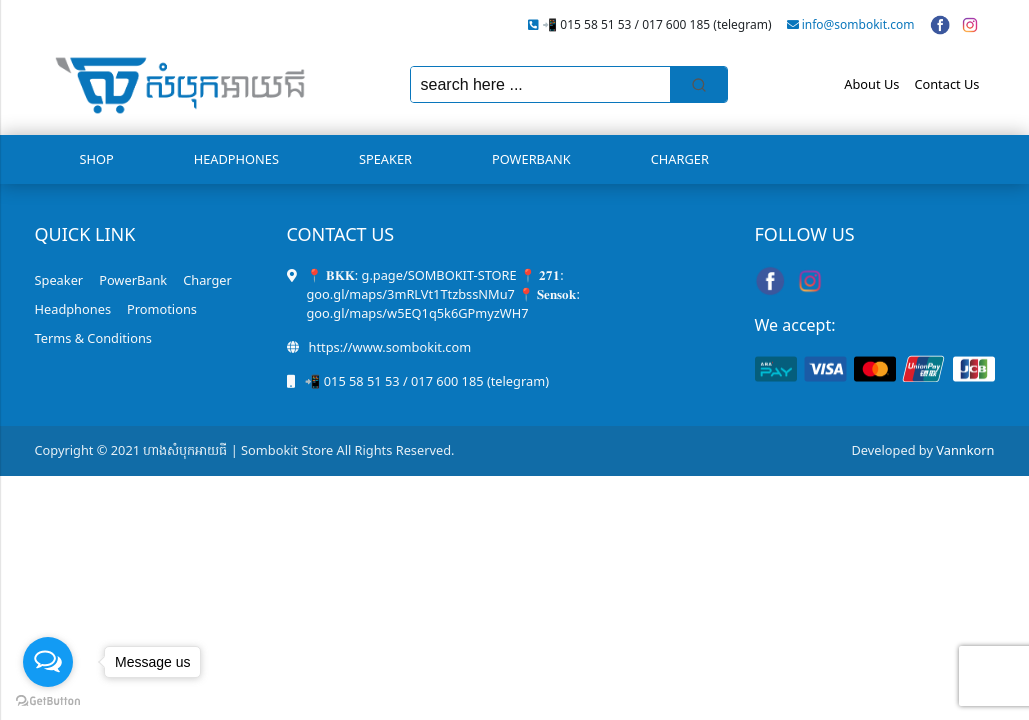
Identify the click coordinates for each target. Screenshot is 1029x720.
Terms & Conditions (93, 338)
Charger (680, 159)
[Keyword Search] (540, 84)
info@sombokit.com (858, 24)
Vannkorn (965, 450)
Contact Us (946, 84)
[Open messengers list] (48, 662)
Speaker (385, 159)
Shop (97, 159)
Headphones (236, 159)
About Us (871, 84)
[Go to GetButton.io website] (48, 700)
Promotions (162, 309)
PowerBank (531, 159)
